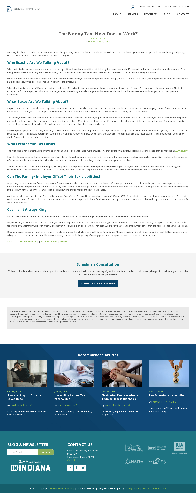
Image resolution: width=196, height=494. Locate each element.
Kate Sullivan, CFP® (68, 405)
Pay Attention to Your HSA (166, 395)
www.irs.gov (181, 150)
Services (133, 13)
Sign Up (46, 452)
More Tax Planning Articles (54, 241)
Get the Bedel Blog (28, 241)
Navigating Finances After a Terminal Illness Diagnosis (120, 397)
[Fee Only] (157, 461)
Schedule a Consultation (173, 5)
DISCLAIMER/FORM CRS (154, 489)
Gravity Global (132, 489)
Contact (183, 13)
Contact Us (73, 460)
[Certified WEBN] (134, 448)
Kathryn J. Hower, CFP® (164, 401)
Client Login (146, 5)
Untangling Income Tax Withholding (69, 397)
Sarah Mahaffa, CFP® (99, 41)
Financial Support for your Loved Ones (24, 397)
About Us (12, 241)
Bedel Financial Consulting (61, 489)
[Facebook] (77, 468)
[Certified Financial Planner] (157, 448)
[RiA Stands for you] (180, 448)
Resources (150, 13)
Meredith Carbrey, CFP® (117, 405)
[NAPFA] (134, 461)
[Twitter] (83, 468)
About (117, 13)
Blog (167, 13)
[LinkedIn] (70, 468)
